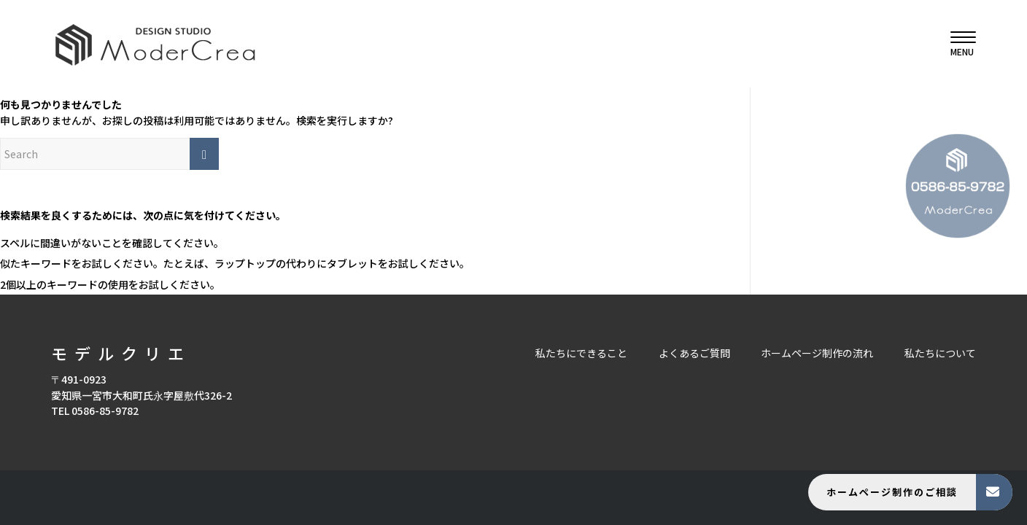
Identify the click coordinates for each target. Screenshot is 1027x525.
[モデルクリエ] (155, 44)
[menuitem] (958, 44)
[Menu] (958, 44)
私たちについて (940, 353)
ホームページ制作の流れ (817, 353)
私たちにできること (581, 353)
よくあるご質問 (694, 353)
